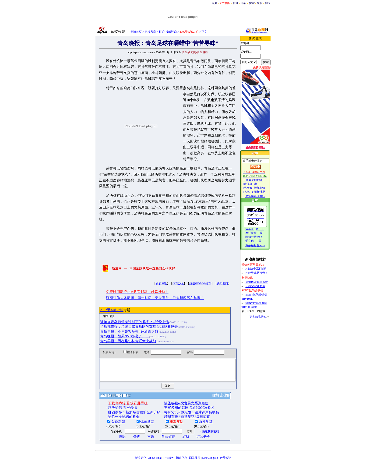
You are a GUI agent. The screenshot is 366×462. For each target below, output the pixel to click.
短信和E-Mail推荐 (192, 265)
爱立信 (254, 241)
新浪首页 (136, 31)
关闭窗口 (214, 265)
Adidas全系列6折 (260, 268)
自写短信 (160, 423)
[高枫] (251, 192)
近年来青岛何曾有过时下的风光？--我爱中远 (126, 304)
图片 (114, 423)
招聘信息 (181, 444)
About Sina (154, 444)
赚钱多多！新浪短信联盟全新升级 (126, 399)
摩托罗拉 (255, 233)
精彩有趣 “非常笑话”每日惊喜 (179, 403)
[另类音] (253, 188)
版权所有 (178, 458)
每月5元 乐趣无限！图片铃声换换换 (183, 399)
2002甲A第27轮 (103, 292)
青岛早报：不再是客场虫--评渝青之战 (121, 314)
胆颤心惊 (264, 188)
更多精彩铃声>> (260, 196)
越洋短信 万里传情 (114, 394)
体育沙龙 (170, 265)
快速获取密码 (202, 418)
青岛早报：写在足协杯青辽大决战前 (120, 323)
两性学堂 (198, 408)
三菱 (263, 241)
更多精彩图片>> (260, 245)
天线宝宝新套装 (260, 286)
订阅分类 (195, 423)
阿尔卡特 (255, 237)
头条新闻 (110, 408)
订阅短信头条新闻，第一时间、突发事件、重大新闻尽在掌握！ (147, 280)
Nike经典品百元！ (261, 273)
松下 (264, 237)
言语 (142, 423)
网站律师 (194, 444)
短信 (260, 3)
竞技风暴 (150, 31)
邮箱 (243, 3)
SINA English (210, 444)
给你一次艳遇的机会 (116, 403)
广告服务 (168, 444)
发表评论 (153, 265)
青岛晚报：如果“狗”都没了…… (116, 318)
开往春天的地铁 (257, 180)
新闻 (236, 3)
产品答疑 (225, 444)
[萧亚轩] (253, 184)
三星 (264, 233)
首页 (214, 3)
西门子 (264, 229)
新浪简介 (140, 444)
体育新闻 (139, 408)
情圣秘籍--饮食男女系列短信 (178, 389)
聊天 (268, 3)
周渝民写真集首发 (261, 282)
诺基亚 (254, 229)
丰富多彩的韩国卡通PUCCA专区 (181, 394)
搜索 (252, 3)
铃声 (128, 423)
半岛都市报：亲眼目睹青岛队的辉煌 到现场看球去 (131, 309)
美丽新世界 (263, 192)
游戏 (177, 423)
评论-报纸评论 (168, 31)
